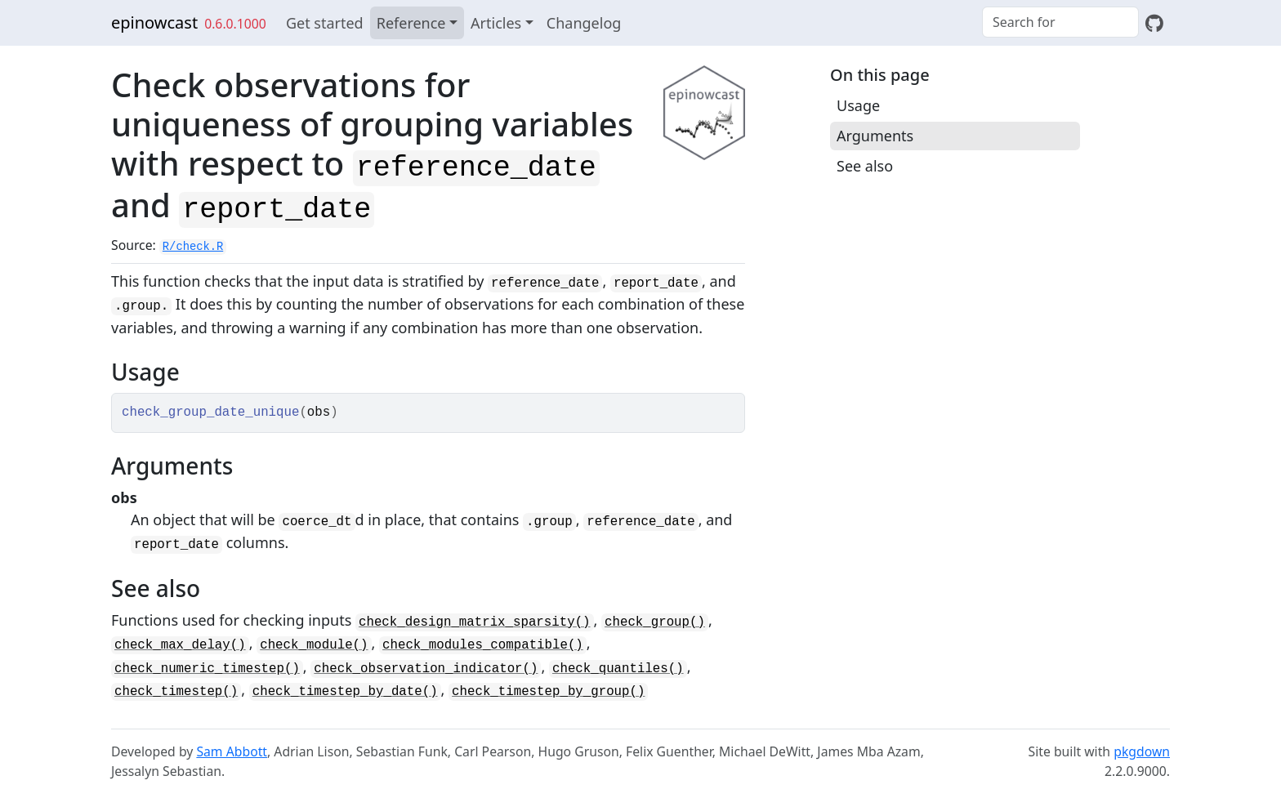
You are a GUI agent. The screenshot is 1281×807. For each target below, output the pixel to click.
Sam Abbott (231, 751)
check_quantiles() (618, 669)
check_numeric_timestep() (207, 669)
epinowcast (154, 22)
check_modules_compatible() (482, 645)
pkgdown (1142, 751)
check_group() (655, 622)
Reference (411, 23)
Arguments (875, 135)
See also (865, 166)
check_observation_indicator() (426, 669)
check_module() (314, 645)
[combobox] (1060, 22)
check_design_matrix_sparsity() (475, 622)
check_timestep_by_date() (345, 691)
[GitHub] (1154, 23)
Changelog (584, 23)
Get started (325, 23)
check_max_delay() (180, 645)
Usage (858, 105)
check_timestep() (176, 691)
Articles (496, 23)
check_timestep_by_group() (548, 691)
